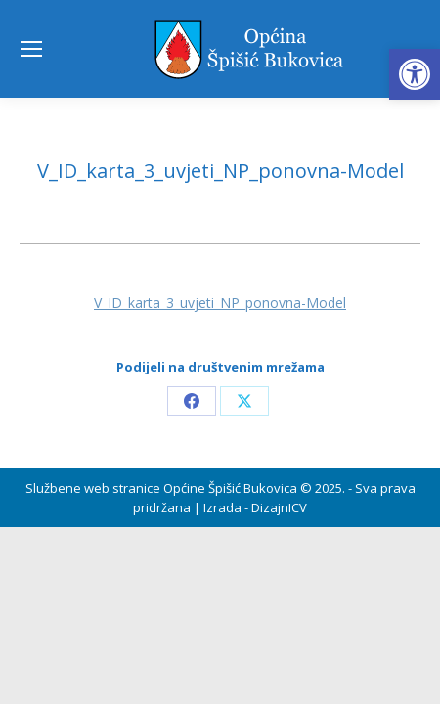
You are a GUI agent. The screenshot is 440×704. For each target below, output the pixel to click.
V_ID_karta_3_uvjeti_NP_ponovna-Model (220, 302)
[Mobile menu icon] (31, 49)
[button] (414, 74)
